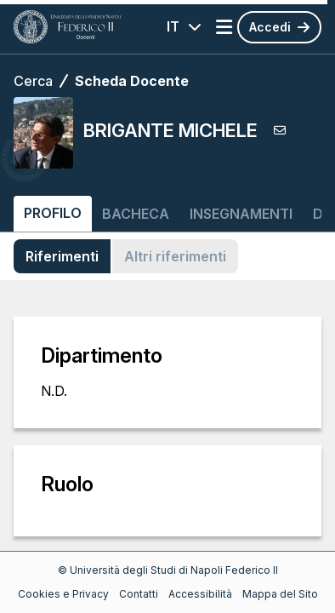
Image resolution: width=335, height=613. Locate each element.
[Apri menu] (224, 27)
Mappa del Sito (280, 593)
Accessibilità (200, 593)
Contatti (138, 593)
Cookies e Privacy (63, 593)
